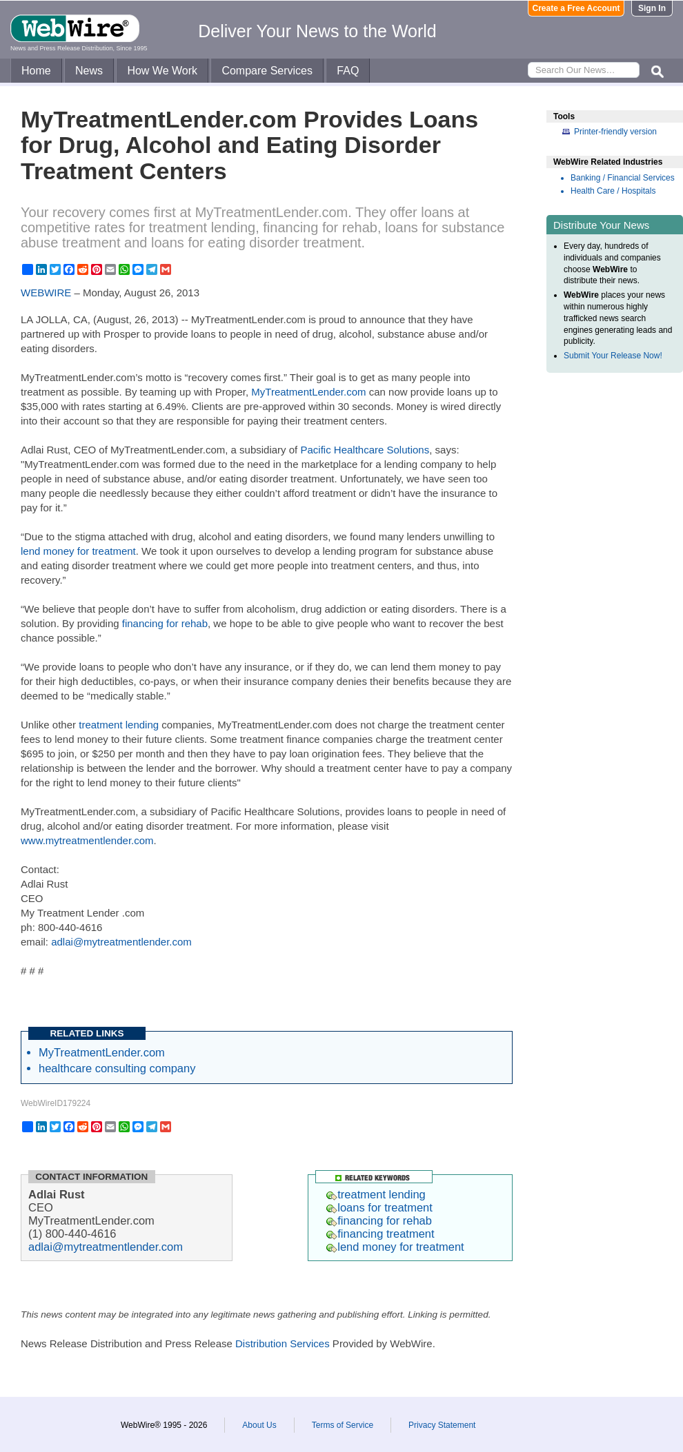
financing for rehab (165, 623)
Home (36, 70)
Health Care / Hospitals (613, 191)
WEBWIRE (46, 292)
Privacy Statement (441, 1425)
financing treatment (380, 1233)
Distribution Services (282, 1343)
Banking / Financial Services (623, 178)
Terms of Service (342, 1425)
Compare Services (267, 70)
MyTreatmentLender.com (308, 392)
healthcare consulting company (117, 1068)
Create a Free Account (576, 8)
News (89, 70)
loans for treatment (379, 1207)
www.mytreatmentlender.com (87, 840)
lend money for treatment (78, 551)
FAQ (348, 70)
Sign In (652, 8)
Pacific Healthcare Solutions (364, 450)
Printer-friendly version (615, 131)
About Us (259, 1425)
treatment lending (119, 724)
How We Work (162, 70)
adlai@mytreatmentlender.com (121, 942)
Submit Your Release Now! (613, 355)
